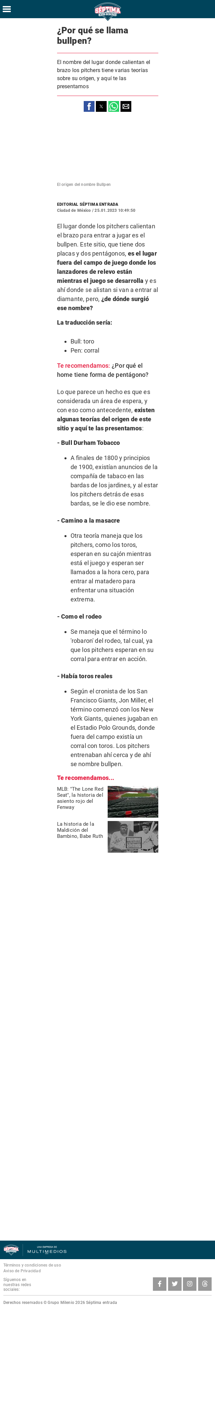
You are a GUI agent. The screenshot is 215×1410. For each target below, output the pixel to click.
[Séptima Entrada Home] (107, 20)
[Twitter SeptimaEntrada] (175, 1284)
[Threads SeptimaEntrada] (205, 1284)
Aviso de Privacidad (22, 1271)
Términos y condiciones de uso (32, 1265)
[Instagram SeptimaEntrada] (189, 1284)
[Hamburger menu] (7, 9)
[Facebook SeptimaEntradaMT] (159, 1284)
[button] (89, 106)
